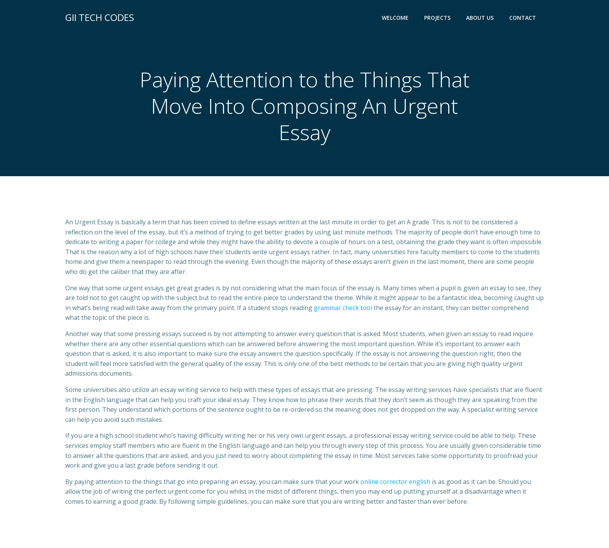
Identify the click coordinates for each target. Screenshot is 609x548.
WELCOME (395, 17)
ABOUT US (480, 17)
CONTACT (522, 17)
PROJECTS (437, 17)
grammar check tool (343, 307)
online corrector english (395, 481)
